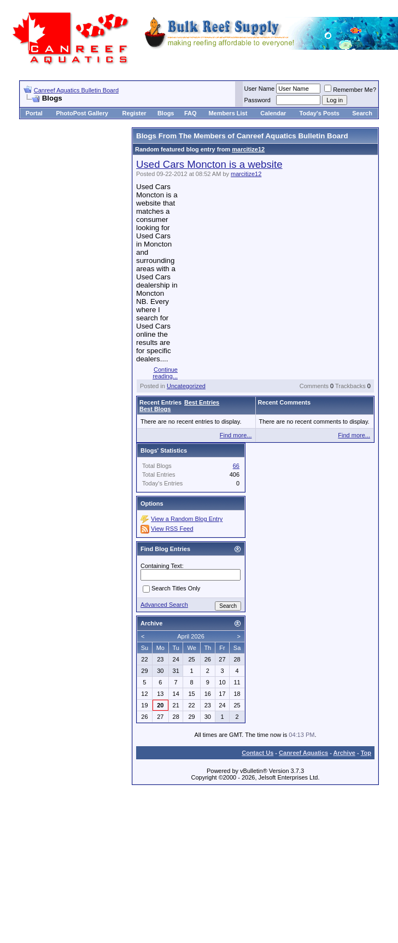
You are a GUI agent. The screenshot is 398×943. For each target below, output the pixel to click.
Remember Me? (350, 89)
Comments (314, 386)
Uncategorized (186, 386)
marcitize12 (248, 149)
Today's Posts (320, 113)
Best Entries (201, 402)
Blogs (165, 113)
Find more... (236, 435)
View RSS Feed (172, 528)
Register (134, 113)
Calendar (273, 113)
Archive (344, 752)
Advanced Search (164, 604)
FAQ (190, 113)
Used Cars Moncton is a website (209, 164)
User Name (259, 88)
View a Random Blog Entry (187, 519)
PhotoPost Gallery (82, 113)
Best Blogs (155, 409)
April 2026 (190, 636)
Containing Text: (162, 566)
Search (362, 113)
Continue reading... (165, 372)
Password (257, 100)
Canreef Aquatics (303, 752)
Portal (34, 113)
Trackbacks (350, 386)
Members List (227, 113)
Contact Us (257, 752)
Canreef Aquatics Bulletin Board (76, 90)
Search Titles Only (171, 589)
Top (366, 752)
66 (236, 465)
